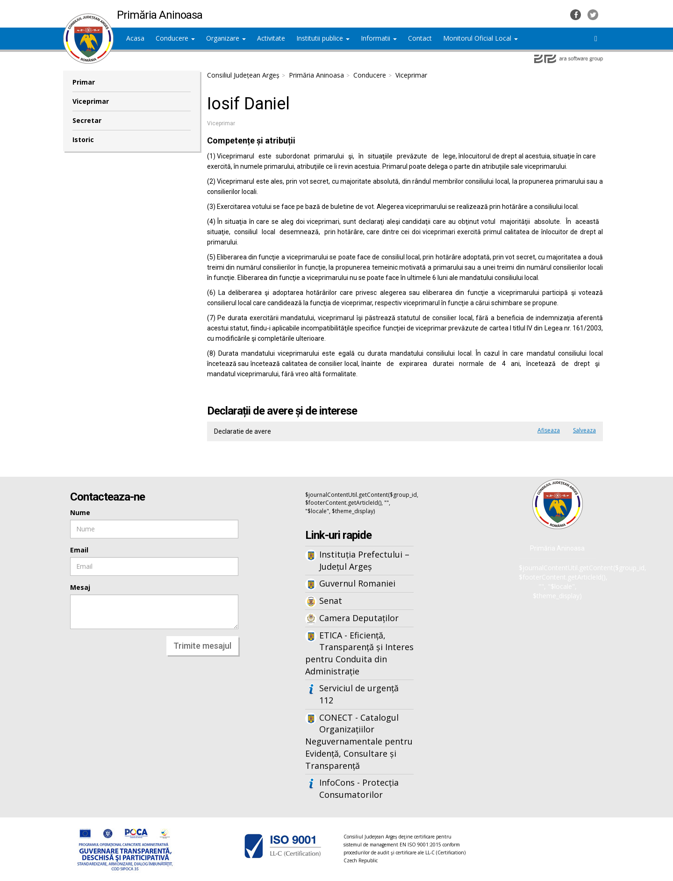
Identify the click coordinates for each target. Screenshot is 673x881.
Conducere (175, 38)
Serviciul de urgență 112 (359, 694)
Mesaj (80, 587)
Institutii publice (323, 38)
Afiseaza (548, 430)
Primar (83, 82)
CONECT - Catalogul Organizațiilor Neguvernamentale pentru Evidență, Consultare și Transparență (359, 741)
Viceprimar (90, 101)
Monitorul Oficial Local (480, 38)
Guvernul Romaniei (357, 583)
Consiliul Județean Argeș (243, 75)
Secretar (86, 120)
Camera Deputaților (359, 617)
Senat (330, 600)
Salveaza (584, 430)
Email (79, 549)
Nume (80, 512)
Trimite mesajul (202, 646)
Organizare (226, 38)
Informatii (379, 38)
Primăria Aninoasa (316, 75)
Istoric (83, 139)
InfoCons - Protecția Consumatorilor (359, 788)
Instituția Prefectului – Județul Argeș (364, 560)
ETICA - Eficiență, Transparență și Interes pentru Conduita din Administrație (359, 653)
